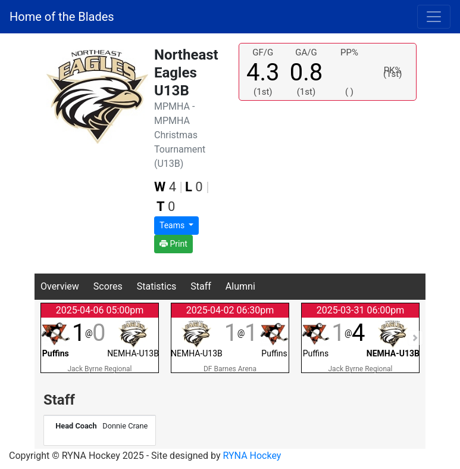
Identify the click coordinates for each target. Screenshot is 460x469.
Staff (200, 286)
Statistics (157, 286)
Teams (173, 225)
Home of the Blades (62, 17)
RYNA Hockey (252, 455)
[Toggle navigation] (433, 17)
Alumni (240, 286)
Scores (108, 286)
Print (173, 244)
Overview (59, 286)
